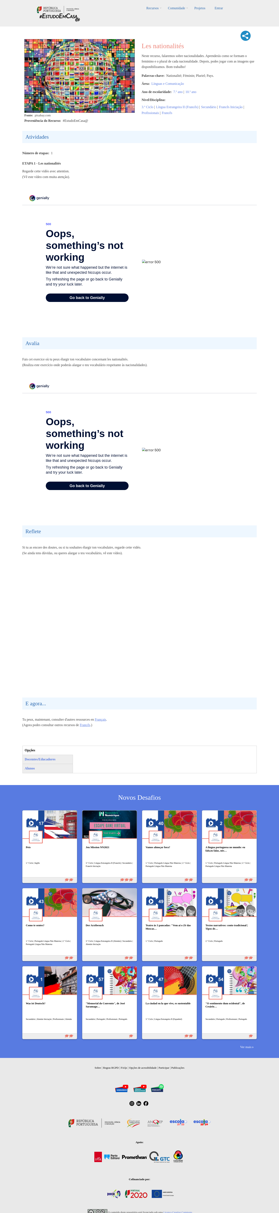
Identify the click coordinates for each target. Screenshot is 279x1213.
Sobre (98, 1067)
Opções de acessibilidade (143, 1067)
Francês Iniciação (230, 107)
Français (100, 719)
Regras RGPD (111, 1067)
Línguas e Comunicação (167, 83)
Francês (167, 113)
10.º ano (190, 92)
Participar (164, 1067)
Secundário (208, 107)
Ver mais (245, 1047)
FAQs (124, 1067)
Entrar (219, 8)
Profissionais (150, 113)
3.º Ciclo (147, 107)
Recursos (152, 8)
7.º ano (178, 92)
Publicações (177, 1067)
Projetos (199, 8)
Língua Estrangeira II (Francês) (177, 107)
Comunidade (176, 8)
